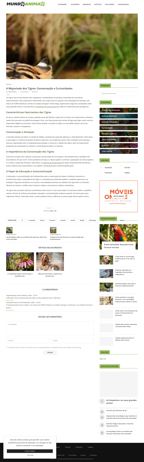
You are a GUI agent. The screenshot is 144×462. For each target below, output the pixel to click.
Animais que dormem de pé (116, 410)
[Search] (137, 4)
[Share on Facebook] (31, 220)
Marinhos (87, 4)
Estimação (62, 4)
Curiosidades (123, 4)
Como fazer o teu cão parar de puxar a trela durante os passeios (126, 313)
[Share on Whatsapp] (92, 220)
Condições (93, 455)
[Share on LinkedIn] (62, 220)
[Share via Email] (121, 220)
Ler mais (30, 455)
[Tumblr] (128, 173)
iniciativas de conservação (46, 107)
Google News (89, 459)
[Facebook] (109, 168)
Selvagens (75, 4)
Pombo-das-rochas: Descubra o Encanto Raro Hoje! (126, 325)
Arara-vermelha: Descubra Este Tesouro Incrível (118, 246)
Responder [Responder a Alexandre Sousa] (10, 310)
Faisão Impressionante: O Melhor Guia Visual (124, 339)
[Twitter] (128, 168)
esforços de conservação (52, 163)
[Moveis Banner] (119, 196)
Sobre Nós (61, 455)
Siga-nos (103, 359)
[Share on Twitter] (42, 220)
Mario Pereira (13, 92)
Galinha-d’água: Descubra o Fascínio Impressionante (125, 285)
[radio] (46, 207)
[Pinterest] (109, 173)
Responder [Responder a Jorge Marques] (10, 300)
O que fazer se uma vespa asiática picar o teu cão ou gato (125, 259)
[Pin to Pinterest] (52, 220)
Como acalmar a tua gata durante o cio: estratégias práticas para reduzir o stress (126, 299)
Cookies (83, 455)
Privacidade (72, 455)
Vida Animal (109, 4)
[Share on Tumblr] (72, 220)
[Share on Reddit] (82, 220)
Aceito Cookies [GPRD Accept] (30, 451)
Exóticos (97, 4)
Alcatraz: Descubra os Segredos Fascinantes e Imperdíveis (124, 272)
